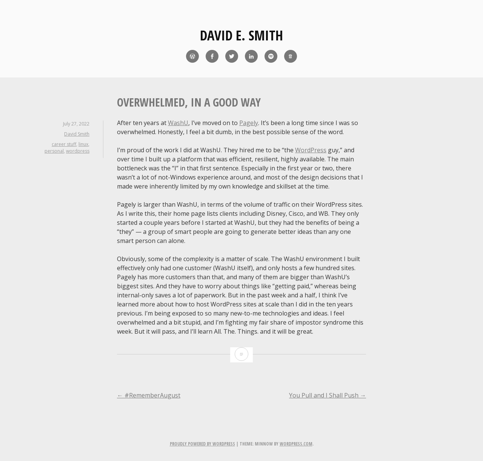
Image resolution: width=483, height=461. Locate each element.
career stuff (64, 144)
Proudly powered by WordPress (202, 444)
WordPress (310, 150)
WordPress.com (296, 444)
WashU (178, 123)
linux (83, 144)
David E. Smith (241, 35)
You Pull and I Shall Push (327, 395)
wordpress (77, 151)
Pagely (248, 123)
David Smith (76, 134)
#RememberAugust (148, 395)
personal (54, 151)
